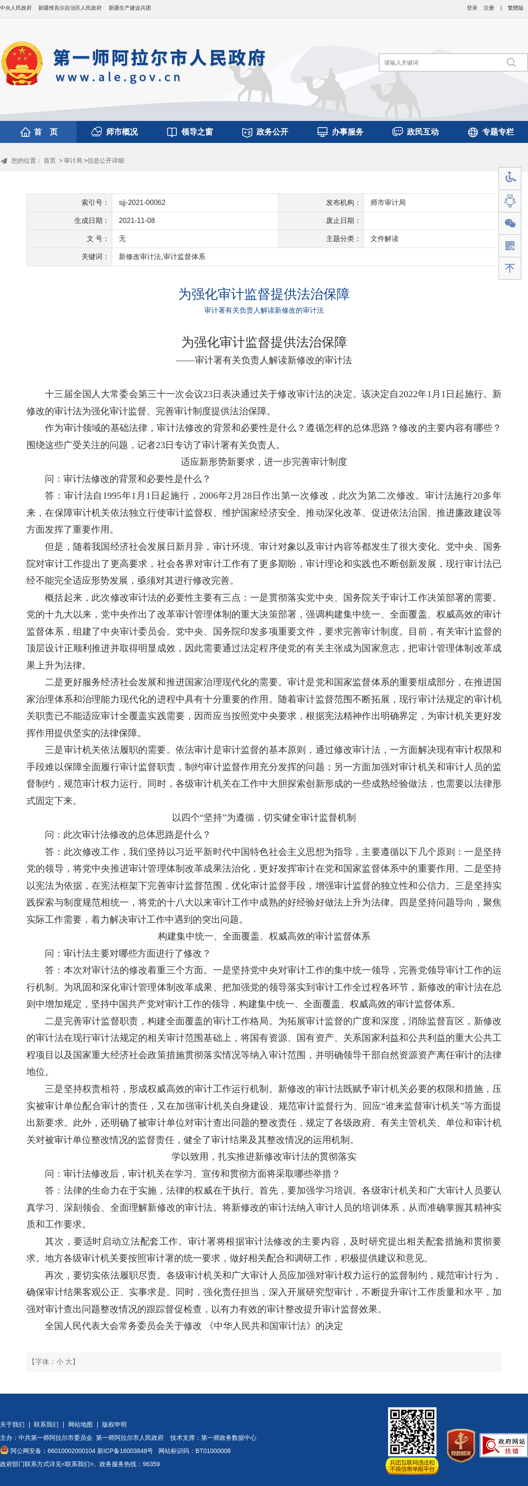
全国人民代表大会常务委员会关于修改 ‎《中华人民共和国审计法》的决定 (194, 1326)
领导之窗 (197, 132)
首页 (50, 160)
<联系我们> (77, 1464)
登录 (472, 8)
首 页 (46, 132)
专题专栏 (498, 132)
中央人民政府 (16, 8)
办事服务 (347, 132)
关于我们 (12, 1424)
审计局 (73, 160)
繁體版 (516, 8)
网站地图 (80, 1424)
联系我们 (46, 1424)
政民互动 (423, 132)
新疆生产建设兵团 (130, 8)
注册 (489, 8)
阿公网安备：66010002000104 (53, 1450)
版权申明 (114, 1424)
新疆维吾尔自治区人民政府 (70, 8)
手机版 (510, 246)
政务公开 (272, 132)
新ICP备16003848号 (125, 1450)
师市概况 (122, 132)
